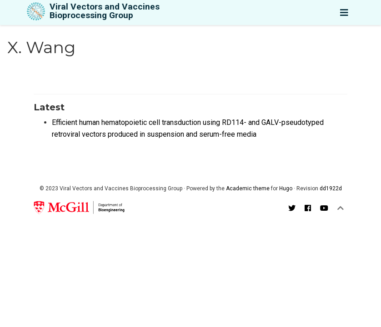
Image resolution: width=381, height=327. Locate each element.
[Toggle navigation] (344, 13)
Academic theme (248, 188)
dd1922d (331, 188)
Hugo (285, 188)
